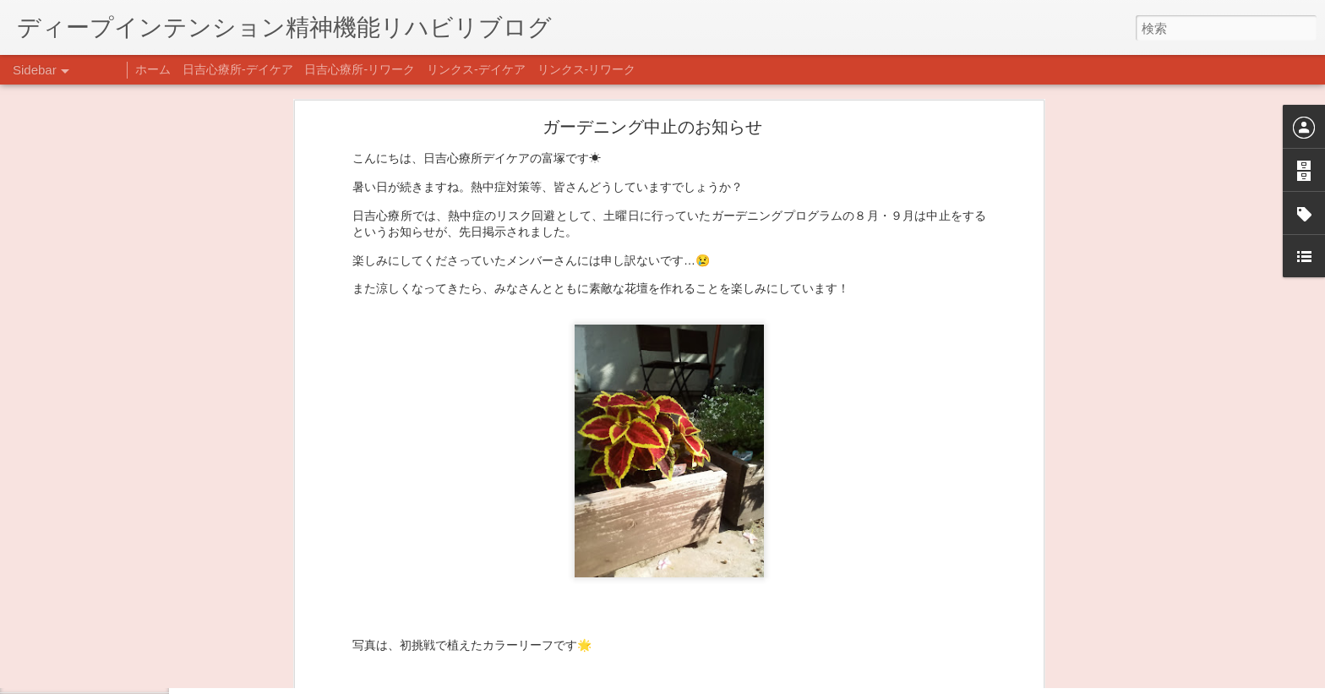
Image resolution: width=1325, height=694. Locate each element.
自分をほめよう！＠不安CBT (107, 674)
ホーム (153, 69)
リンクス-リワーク (586, 69)
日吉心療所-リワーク (359, 69)
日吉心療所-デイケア (238, 69)
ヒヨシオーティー (752, 578)
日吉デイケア (577, 612)
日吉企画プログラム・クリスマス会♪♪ (127, 636)
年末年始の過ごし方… (92, 598)
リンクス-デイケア (476, 69)
